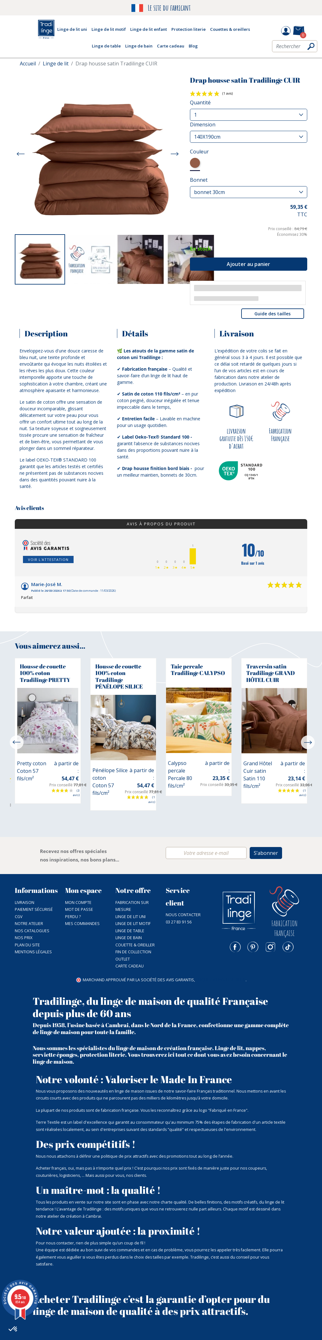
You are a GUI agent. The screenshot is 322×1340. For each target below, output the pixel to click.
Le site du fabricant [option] (161, 8)
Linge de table (129, 930)
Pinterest (253, 947)
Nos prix (23, 937)
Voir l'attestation (48, 559)
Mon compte (78, 902)
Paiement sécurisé (34, 909)
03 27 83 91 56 (179, 922)
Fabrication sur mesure (132, 906)
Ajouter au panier (248, 264)
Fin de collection (133, 952)
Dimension (202, 124)
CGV (18, 916)
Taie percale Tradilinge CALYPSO (198, 669)
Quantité (200, 102)
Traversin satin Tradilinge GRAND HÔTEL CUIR (270, 673)
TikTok (288, 947)
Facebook (235, 947)
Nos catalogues (32, 930)
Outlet (122, 959)
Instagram (270, 947)
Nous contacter (183, 914)
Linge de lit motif (133, 923)
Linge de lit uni (130, 916)
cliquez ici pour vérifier (221, 980)
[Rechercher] (294, 46)
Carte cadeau (129, 966)
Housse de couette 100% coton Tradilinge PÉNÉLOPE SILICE (119, 676)
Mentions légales (33, 952)
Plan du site (27, 945)
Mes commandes (82, 923)
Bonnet (199, 179)
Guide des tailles (272, 314)
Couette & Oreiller (135, 945)
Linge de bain (128, 937)
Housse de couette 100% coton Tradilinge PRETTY (45, 673)
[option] (40, 259)
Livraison (24, 902)
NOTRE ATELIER (29, 923)
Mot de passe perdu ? (79, 913)
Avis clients (29, 508)
